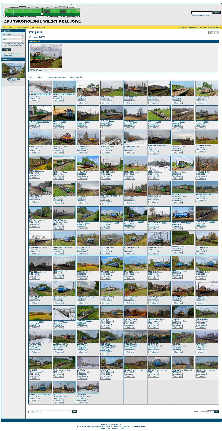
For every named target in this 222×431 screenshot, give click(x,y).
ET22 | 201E (34, 96)
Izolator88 (41, 272)
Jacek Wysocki (43, 122)
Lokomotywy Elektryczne (24, 27)
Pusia (159, 97)
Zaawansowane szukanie (200, 15)
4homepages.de (118, 428)
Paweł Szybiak (95, 426)
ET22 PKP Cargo (37, 70)
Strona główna (7, 27)
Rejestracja (8, 56)
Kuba (87, 97)
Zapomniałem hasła (11, 54)
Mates (111, 121)
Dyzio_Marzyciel (44, 94)
